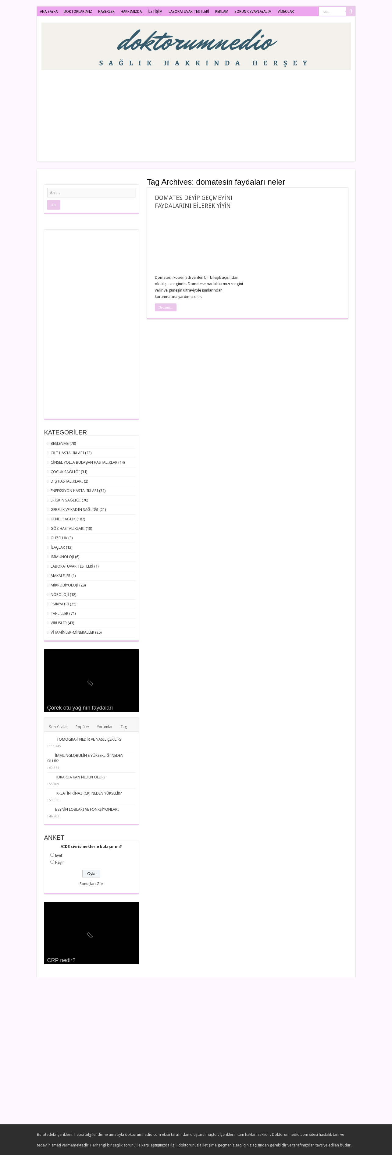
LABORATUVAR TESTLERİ (189, 11)
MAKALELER (60, 575)
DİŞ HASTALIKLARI (67, 481)
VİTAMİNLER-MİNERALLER (72, 632)
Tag (123, 727)
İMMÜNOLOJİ (62, 556)
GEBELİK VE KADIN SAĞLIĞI (74, 509)
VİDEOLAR (286, 11)
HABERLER (106, 11)
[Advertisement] (240, 112)
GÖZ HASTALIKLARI (68, 528)
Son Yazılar (58, 727)
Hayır (59, 862)
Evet (58, 855)
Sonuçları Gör (91, 883)
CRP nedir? (61, 960)
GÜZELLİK (59, 538)
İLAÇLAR (58, 547)
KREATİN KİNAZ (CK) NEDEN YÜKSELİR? (89, 793)
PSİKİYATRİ (60, 604)
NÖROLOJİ (60, 594)
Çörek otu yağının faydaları (80, 708)
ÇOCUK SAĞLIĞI (65, 471)
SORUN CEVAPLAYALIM (253, 11)
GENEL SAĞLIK (63, 519)
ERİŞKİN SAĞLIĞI (66, 500)
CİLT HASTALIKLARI (67, 453)
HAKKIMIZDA (131, 11)
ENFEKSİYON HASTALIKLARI (74, 490)
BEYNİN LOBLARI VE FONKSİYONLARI (87, 809)
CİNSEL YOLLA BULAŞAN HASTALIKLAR (84, 462)
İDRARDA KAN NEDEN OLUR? (81, 777)
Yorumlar (105, 727)
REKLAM (221, 11)
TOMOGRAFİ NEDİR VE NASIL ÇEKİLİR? (89, 739)
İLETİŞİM (155, 11)
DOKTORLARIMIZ (78, 11)
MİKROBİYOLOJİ (64, 585)
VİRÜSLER (59, 623)
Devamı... (166, 307)
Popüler (82, 727)
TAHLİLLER (59, 613)
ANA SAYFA (49, 11)
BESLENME (60, 443)
